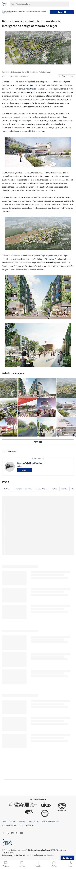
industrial (29, 88)
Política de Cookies (7, 13)
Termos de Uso (30, 11)
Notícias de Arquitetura (23, 489)
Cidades (64, 489)
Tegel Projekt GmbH (49, 255)
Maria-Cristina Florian (30, 463)
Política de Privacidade (40, 11)
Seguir (24, 470)
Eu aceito (62, 12)
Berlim (15, 255)
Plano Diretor (42, 489)
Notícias (7, 489)
